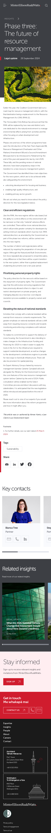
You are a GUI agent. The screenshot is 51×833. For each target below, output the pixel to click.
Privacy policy (8, 823)
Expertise (7, 723)
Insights (13, 18)
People (6, 730)
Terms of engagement (11, 827)
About (6, 734)
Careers (7, 738)
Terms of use (7, 830)
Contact (7, 741)
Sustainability (13, 449)
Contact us (16, 710)
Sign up (13, 681)
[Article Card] (23, 611)
